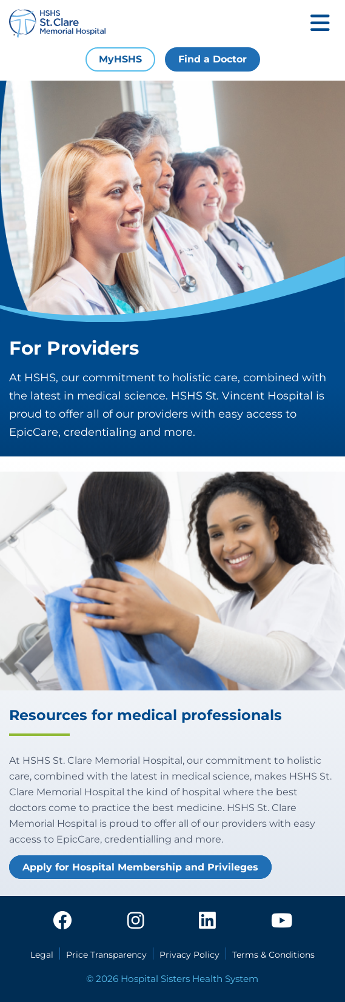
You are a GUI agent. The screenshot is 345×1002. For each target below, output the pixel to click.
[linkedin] (207, 921)
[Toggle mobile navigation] (320, 24)
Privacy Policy (189, 954)
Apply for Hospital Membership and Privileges (140, 867)
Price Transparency (106, 954)
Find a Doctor (212, 59)
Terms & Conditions (273, 954)
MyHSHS (120, 59)
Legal (41, 954)
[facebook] (62, 921)
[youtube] (281, 921)
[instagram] (135, 921)
